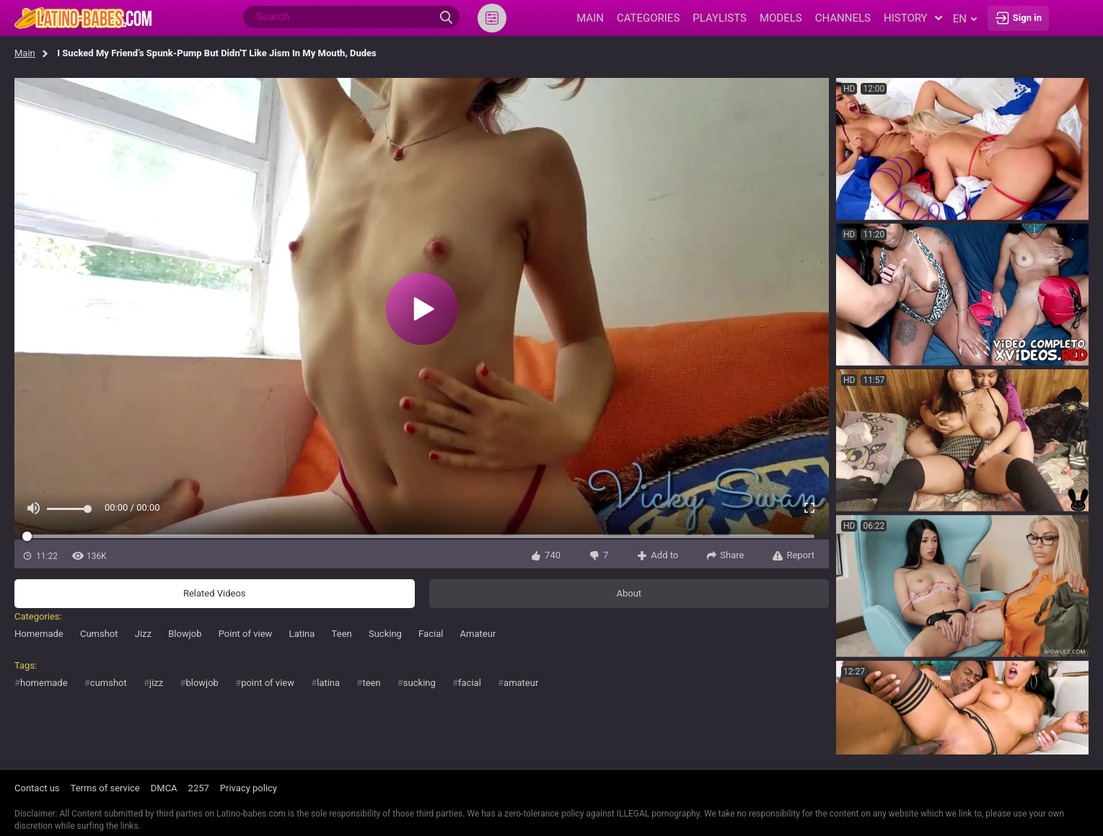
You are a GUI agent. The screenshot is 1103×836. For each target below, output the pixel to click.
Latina (302, 633)
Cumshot (99, 633)
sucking (419, 682)
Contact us (37, 788)
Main (24, 53)
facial (469, 682)
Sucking (385, 633)
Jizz (143, 633)
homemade (44, 682)
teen (371, 682)
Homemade (38, 633)
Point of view (246, 633)
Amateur (478, 633)
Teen (342, 633)
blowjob (201, 682)
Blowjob (184, 633)
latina (328, 682)
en (965, 18)
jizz (156, 682)
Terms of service (105, 788)
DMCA (164, 788)
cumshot (108, 682)
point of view (267, 682)
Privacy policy (248, 788)
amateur (521, 682)
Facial (430, 633)
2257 (198, 788)
